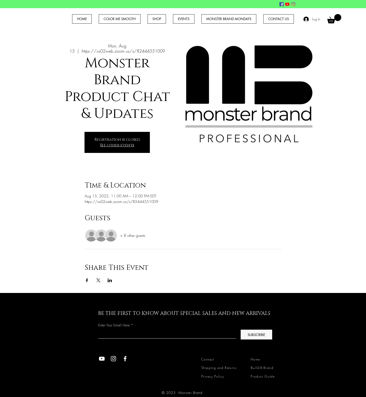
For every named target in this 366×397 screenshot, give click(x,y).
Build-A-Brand (262, 367)
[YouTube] (287, 4)
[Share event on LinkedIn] (110, 280)
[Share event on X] (98, 280)
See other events (117, 145)
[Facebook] (281, 4)
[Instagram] (293, 4)
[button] (334, 18)
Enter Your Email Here (114, 325)
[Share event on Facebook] (87, 280)
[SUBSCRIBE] (256, 334)
